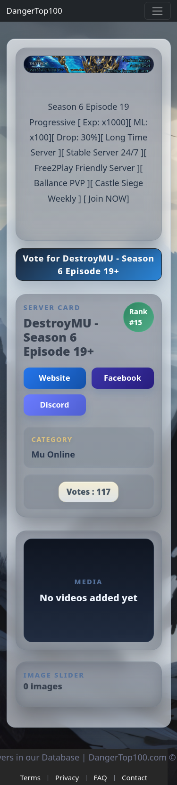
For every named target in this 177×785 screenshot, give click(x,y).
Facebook (122, 377)
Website (54, 377)
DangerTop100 (34, 10)
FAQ (100, 777)
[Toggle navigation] (157, 11)
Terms (30, 777)
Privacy (67, 777)
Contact (134, 777)
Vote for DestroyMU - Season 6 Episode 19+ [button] (88, 265)
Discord (54, 404)
